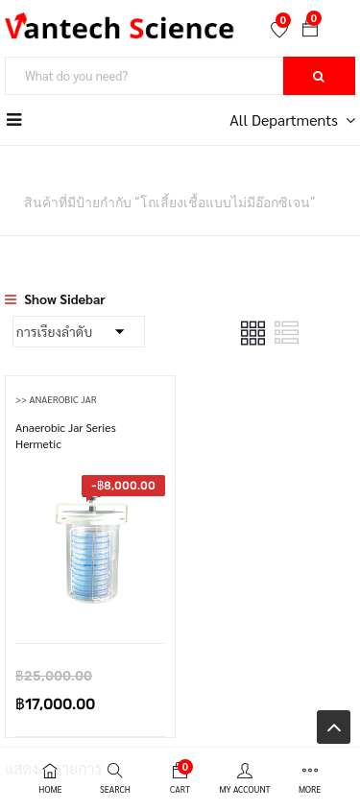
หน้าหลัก (29, 176)
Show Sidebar (55, 298)
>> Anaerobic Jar (56, 399)
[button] (310, 29)
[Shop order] (78, 332)
